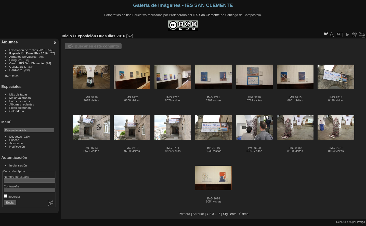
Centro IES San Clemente (26, 63)
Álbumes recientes (21, 104)
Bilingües (15, 60)
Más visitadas (18, 94)
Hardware (15, 70)
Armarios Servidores (23, 56)
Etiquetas (15, 136)
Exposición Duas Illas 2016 (28, 53)
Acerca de (16, 143)
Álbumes (9, 42)
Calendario (16, 111)
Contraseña (11, 186)
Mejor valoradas (20, 97)
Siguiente (230, 214)
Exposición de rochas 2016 (27, 50)
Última (244, 214)
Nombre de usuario (16, 176)
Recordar (12, 196)
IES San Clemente (206, 15)
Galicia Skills (18, 66)
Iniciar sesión (18, 165)
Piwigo (361, 221)
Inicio (67, 36)
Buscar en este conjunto (97, 46)
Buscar (14, 139)
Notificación (17, 146)
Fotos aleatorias (20, 107)
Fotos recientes (19, 101)
